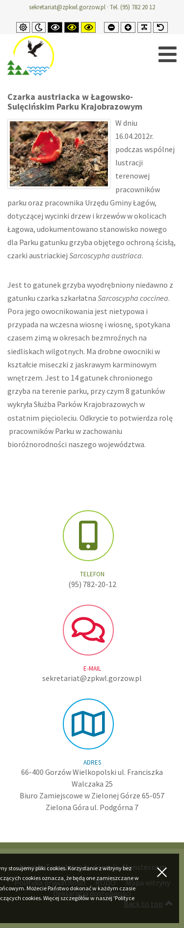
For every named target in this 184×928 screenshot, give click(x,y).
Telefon (92, 574)
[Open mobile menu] (167, 54)
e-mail (92, 668)
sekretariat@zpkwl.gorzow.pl (67, 7)
